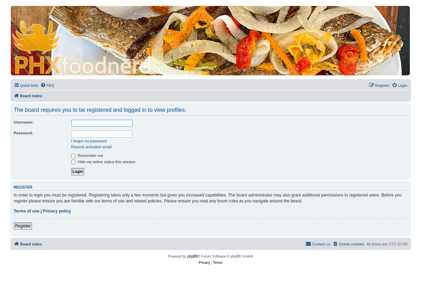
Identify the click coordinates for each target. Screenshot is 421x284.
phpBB (192, 256)
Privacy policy (57, 211)
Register (23, 226)
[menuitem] (47, 85)
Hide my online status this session (103, 162)
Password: (23, 133)
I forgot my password (89, 141)
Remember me (87, 155)
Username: (24, 122)
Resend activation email (91, 147)
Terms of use (27, 211)
